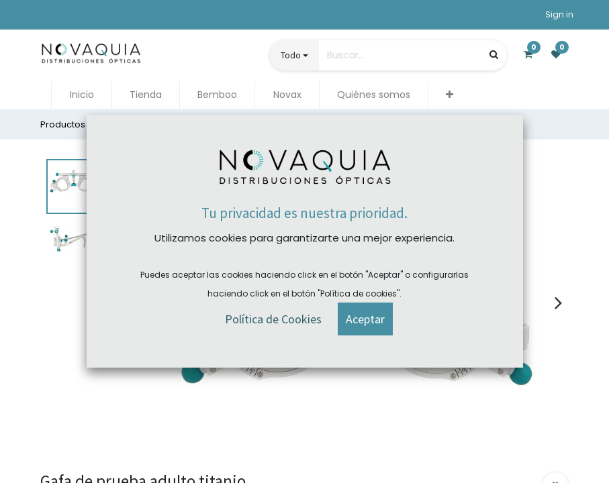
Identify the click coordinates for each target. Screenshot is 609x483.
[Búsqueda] (493, 54)
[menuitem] (81, 95)
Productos (62, 124)
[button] (449, 95)
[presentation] (558, 302)
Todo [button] (291, 55)
